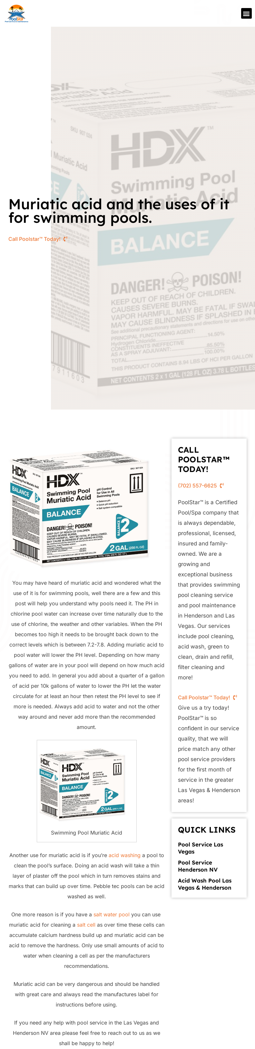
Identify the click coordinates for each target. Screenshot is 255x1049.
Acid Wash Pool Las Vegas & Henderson (204, 884)
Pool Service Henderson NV (198, 866)
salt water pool (111, 914)
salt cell (86, 924)
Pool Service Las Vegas (200, 848)
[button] (246, 13)
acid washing (125, 855)
